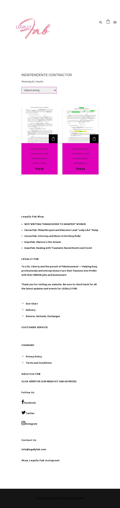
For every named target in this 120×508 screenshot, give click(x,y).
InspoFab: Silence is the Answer (42, 242)
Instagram (29, 423)
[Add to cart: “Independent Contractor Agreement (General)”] (94, 138)
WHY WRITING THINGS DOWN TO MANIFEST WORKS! (55, 224)
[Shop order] (39, 90)
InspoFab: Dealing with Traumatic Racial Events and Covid (58, 248)
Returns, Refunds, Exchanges (43, 316)
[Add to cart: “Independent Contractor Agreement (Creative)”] (53, 138)
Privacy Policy (34, 356)
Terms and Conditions (39, 363)
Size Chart (32, 303)
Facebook (28, 402)
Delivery (30, 310)
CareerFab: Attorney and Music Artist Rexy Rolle (52, 236)
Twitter (28, 412)
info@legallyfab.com (33, 449)
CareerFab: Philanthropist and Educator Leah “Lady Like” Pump (61, 230)
